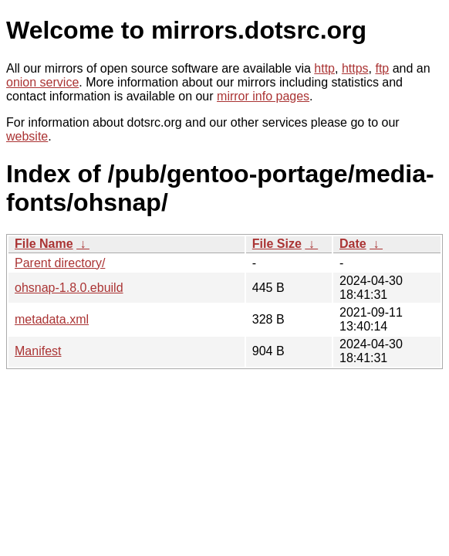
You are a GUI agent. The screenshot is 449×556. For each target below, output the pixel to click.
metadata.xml (52, 319)
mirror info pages (263, 96)
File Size (277, 243)
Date (352, 243)
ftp (382, 68)
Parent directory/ (60, 263)
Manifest (38, 351)
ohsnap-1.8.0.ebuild (69, 287)
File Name (44, 243)
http (324, 68)
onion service (42, 82)
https (355, 68)
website (27, 136)
